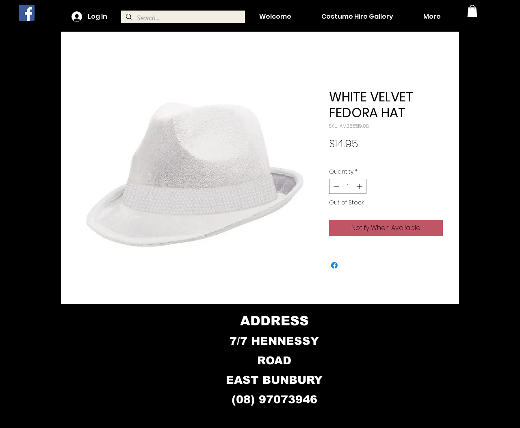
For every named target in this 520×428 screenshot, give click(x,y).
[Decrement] (335, 186)
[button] (472, 11)
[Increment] (360, 186)
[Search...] (182, 18)
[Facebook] (27, 13)
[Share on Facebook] (334, 265)
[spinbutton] (347, 186)
